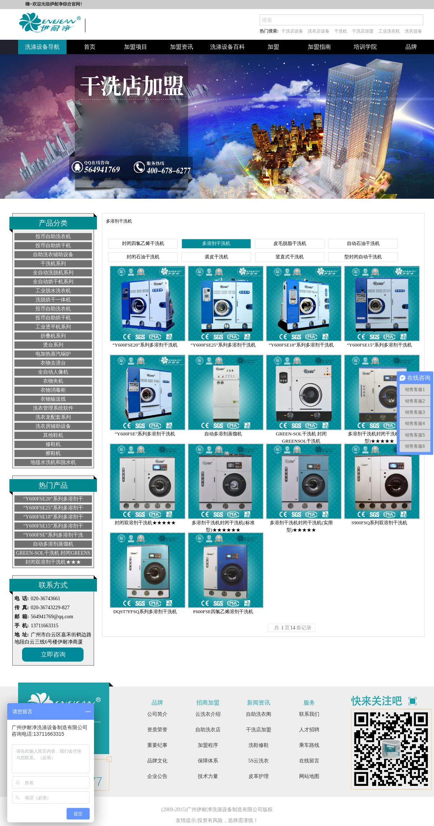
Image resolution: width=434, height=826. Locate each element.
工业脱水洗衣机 (53, 290)
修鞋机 (53, 444)
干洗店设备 (292, 31)
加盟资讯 (181, 47)
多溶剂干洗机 (216, 243)
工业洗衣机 (389, 31)
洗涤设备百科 (227, 47)
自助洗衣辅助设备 (53, 254)
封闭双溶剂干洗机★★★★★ (145, 522)
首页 (89, 47)
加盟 (273, 47)
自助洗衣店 (208, 729)
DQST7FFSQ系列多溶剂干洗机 (145, 611)
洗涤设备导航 (42, 47)
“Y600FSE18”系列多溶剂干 (53, 517)
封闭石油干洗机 (143, 256)
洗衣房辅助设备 (53, 426)
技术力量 (208, 776)
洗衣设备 (413, 31)
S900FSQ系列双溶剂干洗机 (380, 522)
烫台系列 (53, 345)
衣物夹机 (53, 381)
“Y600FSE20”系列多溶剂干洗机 (145, 345)
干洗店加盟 (363, 31)
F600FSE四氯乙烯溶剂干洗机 (223, 611)
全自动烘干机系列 (53, 281)
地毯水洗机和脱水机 (53, 462)
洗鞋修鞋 (258, 745)
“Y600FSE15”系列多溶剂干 (53, 526)
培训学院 (365, 47)
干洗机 (340, 31)
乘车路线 (309, 745)
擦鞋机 (53, 453)
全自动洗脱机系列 (53, 272)
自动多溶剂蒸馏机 (53, 544)
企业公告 (157, 776)
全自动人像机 (53, 372)
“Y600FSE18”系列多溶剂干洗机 (301, 345)
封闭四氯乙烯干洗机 (143, 243)
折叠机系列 (53, 336)
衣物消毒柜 (53, 390)
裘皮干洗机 (216, 256)
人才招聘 (309, 729)
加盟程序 (208, 745)
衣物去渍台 (53, 363)
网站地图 (309, 776)
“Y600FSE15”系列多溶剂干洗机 (379, 345)
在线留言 (309, 760)
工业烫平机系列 (53, 327)
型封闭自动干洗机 (363, 256)
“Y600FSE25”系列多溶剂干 (53, 508)
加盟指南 (319, 47)
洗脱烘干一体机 (53, 299)
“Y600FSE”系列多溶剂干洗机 (145, 433)
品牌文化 (157, 760)
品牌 (411, 47)
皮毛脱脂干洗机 (289, 243)
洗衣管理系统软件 (53, 408)
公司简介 (157, 714)
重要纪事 (157, 745)
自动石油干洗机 (363, 243)
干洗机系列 (53, 263)
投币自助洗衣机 (53, 236)
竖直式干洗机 (290, 256)
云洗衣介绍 (208, 714)
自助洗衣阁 (258, 714)
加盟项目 (135, 47)
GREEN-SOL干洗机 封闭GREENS (53, 553)
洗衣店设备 (318, 31)
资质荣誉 (157, 729)
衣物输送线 (53, 399)
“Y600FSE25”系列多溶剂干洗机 (223, 345)
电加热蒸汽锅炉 (53, 354)
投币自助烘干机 (53, 245)
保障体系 (208, 760)
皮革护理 (258, 776)
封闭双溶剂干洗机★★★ (53, 562)
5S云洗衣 (258, 760)
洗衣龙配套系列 (53, 417)
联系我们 (309, 714)
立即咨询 (53, 654)
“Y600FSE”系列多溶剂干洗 (53, 535)
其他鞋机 (53, 435)
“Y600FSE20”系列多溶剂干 (53, 499)
